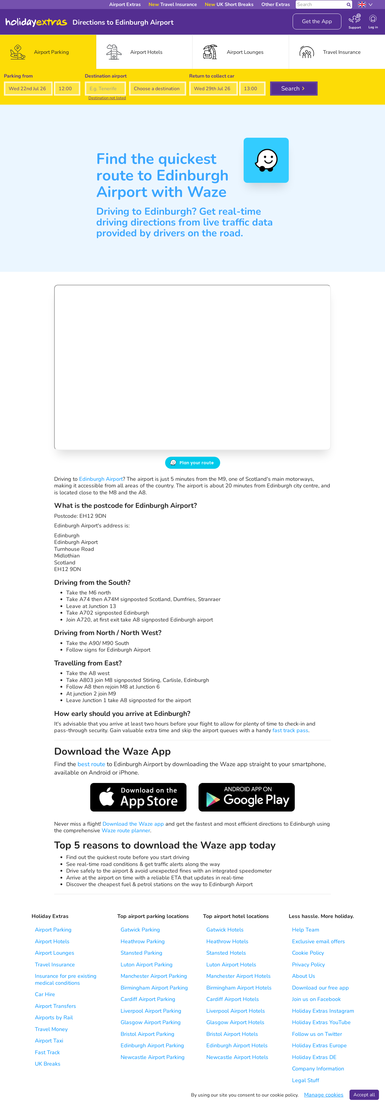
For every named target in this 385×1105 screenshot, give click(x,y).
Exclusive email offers (318, 941)
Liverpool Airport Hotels (235, 1011)
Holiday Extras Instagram (323, 1011)
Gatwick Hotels (225, 929)
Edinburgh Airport (101, 479)
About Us (303, 976)
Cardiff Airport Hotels (232, 999)
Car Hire (45, 994)
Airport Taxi (49, 1040)
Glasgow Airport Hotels (235, 1022)
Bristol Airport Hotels (232, 1034)
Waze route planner (126, 830)
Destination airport (105, 76)
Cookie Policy (308, 953)
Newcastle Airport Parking (153, 1057)
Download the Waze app (133, 823)
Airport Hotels (52, 941)
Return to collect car (211, 76)
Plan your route (197, 463)
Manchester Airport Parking (154, 976)
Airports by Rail (54, 1017)
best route (91, 764)
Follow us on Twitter (317, 1034)
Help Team (305, 929)
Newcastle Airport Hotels (237, 1057)
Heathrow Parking (143, 941)
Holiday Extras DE (314, 1057)
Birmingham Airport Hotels (239, 987)
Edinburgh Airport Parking (152, 1045)
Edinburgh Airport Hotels (237, 1045)
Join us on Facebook (316, 999)
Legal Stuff (305, 1080)
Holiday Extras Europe (319, 1045)
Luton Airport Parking (147, 964)
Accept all (364, 1094)
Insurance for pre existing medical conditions (66, 979)
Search (290, 88)
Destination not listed (107, 98)
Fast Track (47, 1052)
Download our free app (320, 987)
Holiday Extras (36, 22)
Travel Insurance (55, 964)
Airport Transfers (55, 1006)
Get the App (317, 21)
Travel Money (51, 1029)
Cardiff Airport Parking (148, 999)
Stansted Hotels (226, 953)
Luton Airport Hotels (231, 964)
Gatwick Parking (140, 929)
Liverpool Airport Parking (151, 1011)
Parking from (18, 76)
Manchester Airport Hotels (238, 976)
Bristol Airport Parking (147, 1034)
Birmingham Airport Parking (154, 987)
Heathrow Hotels (227, 941)
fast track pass (290, 730)
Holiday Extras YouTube (321, 1022)
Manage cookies (323, 1094)
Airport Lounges (54, 953)
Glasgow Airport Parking (151, 1022)
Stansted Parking (141, 953)
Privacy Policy (308, 964)
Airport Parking (53, 929)
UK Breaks (47, 1063)
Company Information (318, 1068)
